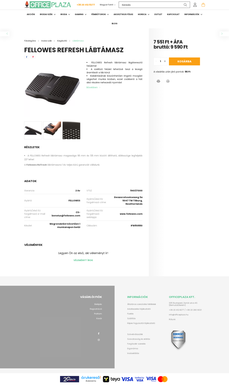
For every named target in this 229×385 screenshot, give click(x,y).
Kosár (99, 318)
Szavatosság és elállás (138, 339)
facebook (99, 333)
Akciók (31, 14)
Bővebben (92, 87)
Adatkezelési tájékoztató (139, 309)
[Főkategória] (30, 40)
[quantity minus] (156, 61)
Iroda (64, 14)
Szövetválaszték (135, 334)
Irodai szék (46, 14)
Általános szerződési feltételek (141, 304)
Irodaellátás (133, 353)
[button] (158, 81)
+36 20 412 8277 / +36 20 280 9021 (185, 310)
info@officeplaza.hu (178, 315)
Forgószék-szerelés (136, 344)
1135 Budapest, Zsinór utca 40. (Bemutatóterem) (183, 304)
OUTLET (158, 14)
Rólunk (172, 319)
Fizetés (130, 314)
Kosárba (184, 61)
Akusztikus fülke (123, 14)
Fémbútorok (98, 14)
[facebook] (26, 57)
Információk (192, 14)
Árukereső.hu (91, 381)
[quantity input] (160, 61)
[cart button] (203, 5)
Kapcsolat (173, 14)
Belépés (98, 304)
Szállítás (131, 318)
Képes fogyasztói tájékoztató (141, 323)
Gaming (79, 14)
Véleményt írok (83, 260)
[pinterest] (33, 57)
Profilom (98, 314)
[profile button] (195, 5)
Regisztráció (96, 309)
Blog (114, 23)
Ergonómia (132, 348)
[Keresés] (154, 5)
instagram (99, 340)
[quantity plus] (164, 61)
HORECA (142, 14)
